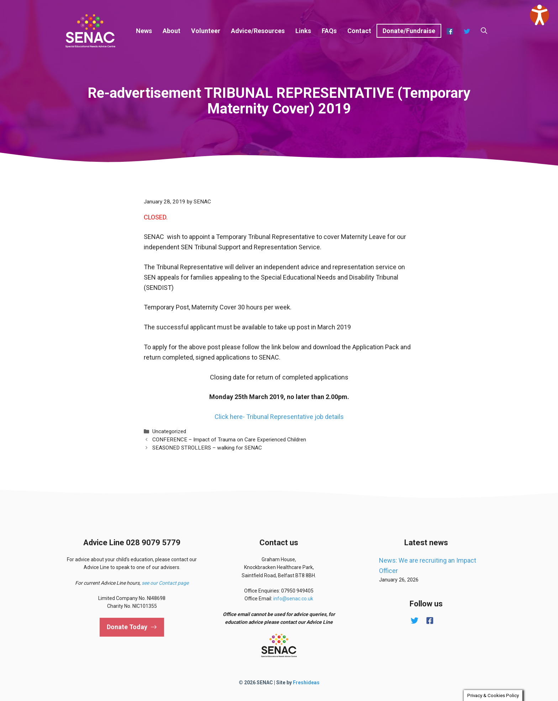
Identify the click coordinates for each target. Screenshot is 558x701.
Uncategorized (169, 431)
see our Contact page (165, 583)
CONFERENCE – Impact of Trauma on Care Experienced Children (229, 439)
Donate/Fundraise (409, 30)
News (144, 30)
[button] (484, 31)
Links (303, 30)
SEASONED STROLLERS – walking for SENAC (207, 448)
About (171, 30)
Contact (359, 30)
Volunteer (205, 30)
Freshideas (306, 682)
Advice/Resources (258, 30)
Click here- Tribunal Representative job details (279, 416)
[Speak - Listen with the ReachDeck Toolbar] (539, 15)
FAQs (329, 30)
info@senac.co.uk (293, 598)
